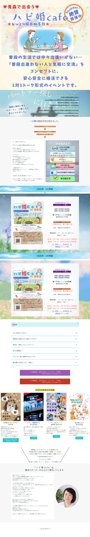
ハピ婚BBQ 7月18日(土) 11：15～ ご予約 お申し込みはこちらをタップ (45, 381)
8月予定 (33, 437)
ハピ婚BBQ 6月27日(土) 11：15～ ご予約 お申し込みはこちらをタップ (45, 372)
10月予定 (79, 437)
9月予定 (56, 436)
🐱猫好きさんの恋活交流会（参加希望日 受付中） (11, 440)
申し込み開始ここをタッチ (62, 222)
